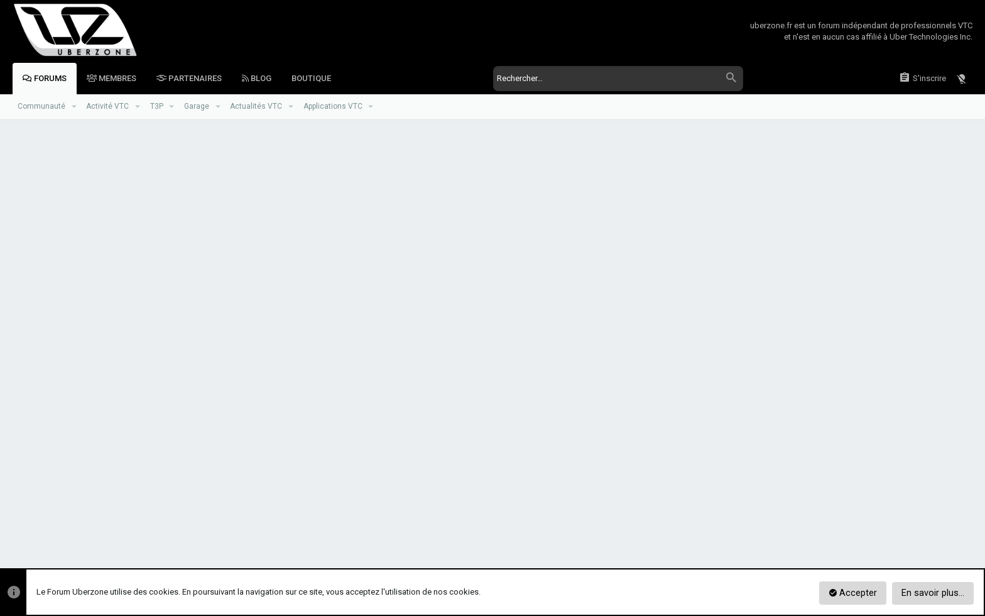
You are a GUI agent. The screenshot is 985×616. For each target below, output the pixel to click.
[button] (74, 106)
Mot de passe (294, 294)
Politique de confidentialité (799, 521)
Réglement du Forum (708, 521)
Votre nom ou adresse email (268, 253)
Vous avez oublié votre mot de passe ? (412, 309)
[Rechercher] (617, 78)
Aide (930, 521)
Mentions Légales (883, 521)
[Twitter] (965, 555)
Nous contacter (638, 521)
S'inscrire (546, 410)
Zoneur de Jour (94, 521)
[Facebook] (944, 555)
